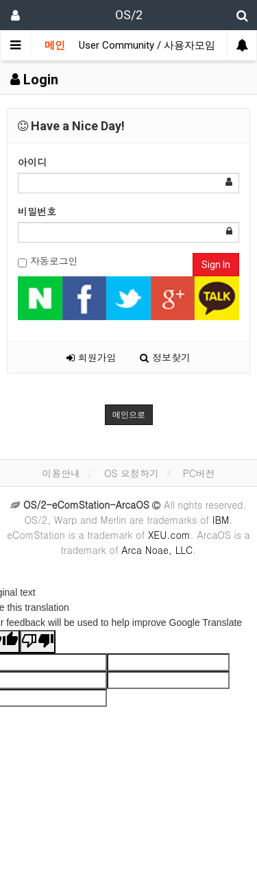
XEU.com (169, 535)
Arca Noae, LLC (157, 550)
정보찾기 (165, 357)
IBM (220, 520)
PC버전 (199, 473)
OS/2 (129, 15)
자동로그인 (48, 261)
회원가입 (91, 357)
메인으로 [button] (128, 415)
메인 (55, 45)
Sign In (215, 264)
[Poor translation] (38, 641)
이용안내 (61, 473)
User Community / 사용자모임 (147, 45)
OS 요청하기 (131, 473)
